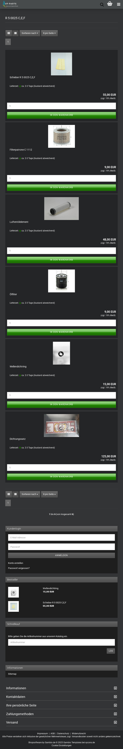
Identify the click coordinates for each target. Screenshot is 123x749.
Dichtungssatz (18, 438)
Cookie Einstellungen (62, 745)
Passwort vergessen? (19, 568)
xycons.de (90, 742)
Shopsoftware (35, 742)
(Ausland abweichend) (44, 86)
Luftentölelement (19, 222)
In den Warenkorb (61, 115)
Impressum (42, 733)
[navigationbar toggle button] (118, 4)
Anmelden (61, 555)
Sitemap (12, 674)
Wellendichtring (18, 366)
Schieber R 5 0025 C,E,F (22, 77)
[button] (8, 33)
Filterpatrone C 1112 (21, 149)
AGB (53, 733)
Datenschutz (63, 733)
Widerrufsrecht (79, 733)
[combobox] (29, 33)
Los (111, 651)
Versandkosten (79, 736)
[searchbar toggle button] (101, 4)
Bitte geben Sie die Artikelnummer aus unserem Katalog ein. (37, 636)
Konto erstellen (15, 563)
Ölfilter (13, 294)
